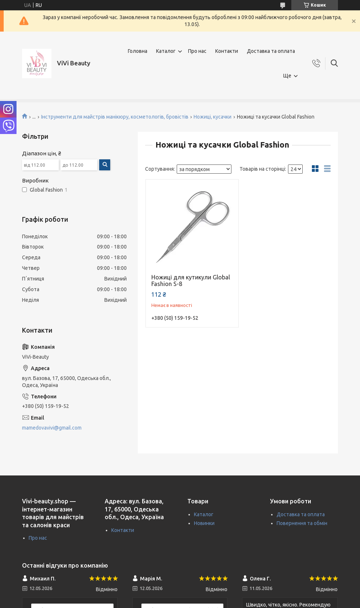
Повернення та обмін (302, 523)
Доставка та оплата (271, 51)
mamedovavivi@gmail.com (52, 428)
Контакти (226, 51)
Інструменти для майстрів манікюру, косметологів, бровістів (114, 117)
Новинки (204, 523)
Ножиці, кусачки (212, 117)
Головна (137, 51)
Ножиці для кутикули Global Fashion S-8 (190, 280)
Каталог (166, 51)
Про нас (197, 51)
